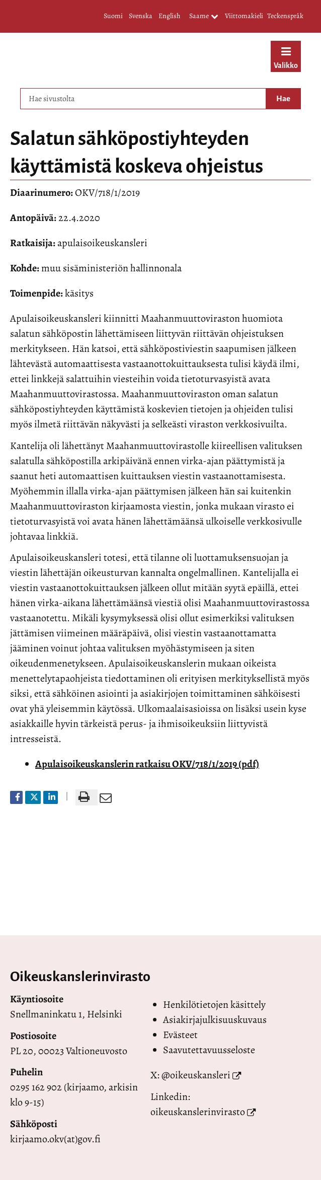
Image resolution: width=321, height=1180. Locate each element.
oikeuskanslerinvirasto (197, 1112)
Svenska (140, 16)
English (169, 16)
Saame (203, 17)
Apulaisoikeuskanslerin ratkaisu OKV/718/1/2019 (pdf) (147, 764)
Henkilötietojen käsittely (214, 1004)
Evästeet (180, 1035)
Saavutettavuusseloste (209, 1050)
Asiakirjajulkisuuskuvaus (215, 1019)
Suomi (113, 16)
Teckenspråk (285, 16)
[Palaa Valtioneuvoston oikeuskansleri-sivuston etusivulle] (132, 58)
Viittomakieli (244, 16)
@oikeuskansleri (196, 1075)
